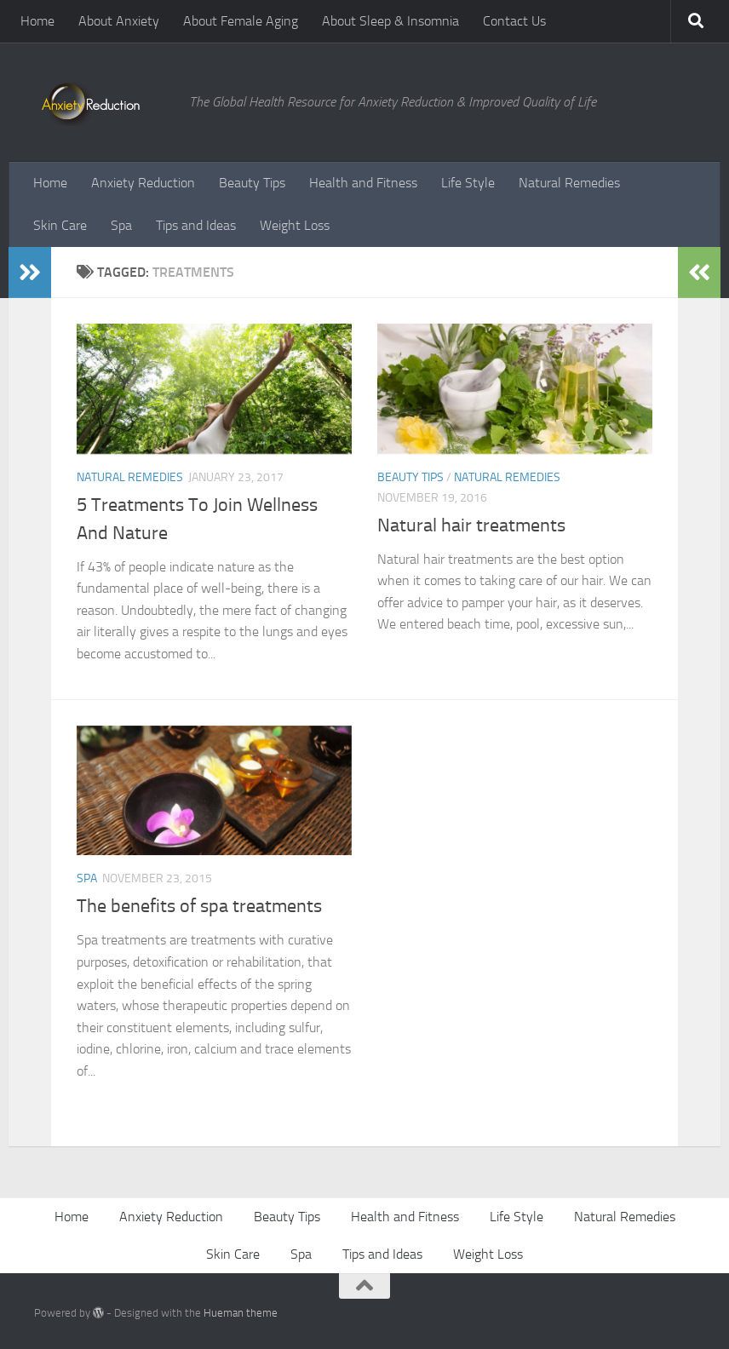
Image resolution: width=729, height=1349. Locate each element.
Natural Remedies (569, 183)
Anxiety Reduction (143, 183)
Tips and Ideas (196, 225)
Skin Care (60, 225)
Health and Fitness (363, 183)
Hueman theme (241, 1312)
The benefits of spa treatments (199, 906)
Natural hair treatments (471, 525)
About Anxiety (118, 21)
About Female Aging (240, 21)
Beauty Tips (252, 183)
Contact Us (514, 21)
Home (37, 21)
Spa (121, 225)
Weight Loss (295, 225)
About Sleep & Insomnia (390, 21)
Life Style (468, 183)
